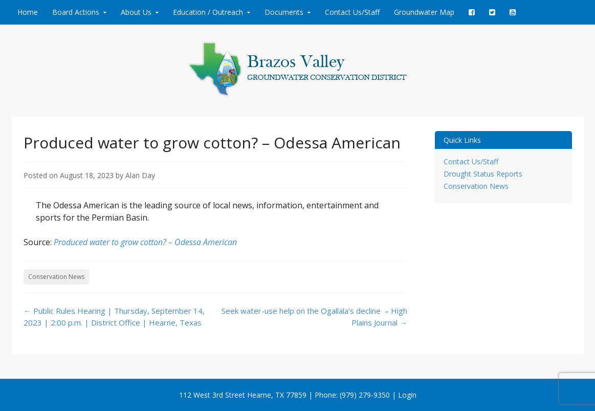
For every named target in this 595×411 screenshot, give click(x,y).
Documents (284, 12)
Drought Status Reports (483, 174)
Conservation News (56, 276)
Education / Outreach (208, 12)
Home (27, 12)
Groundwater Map (424, 12)
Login (407, 395)
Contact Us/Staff (352, 12)
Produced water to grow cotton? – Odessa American (145, 242)
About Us (136, 12)
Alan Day (140, 175)
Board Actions (75, 12)
